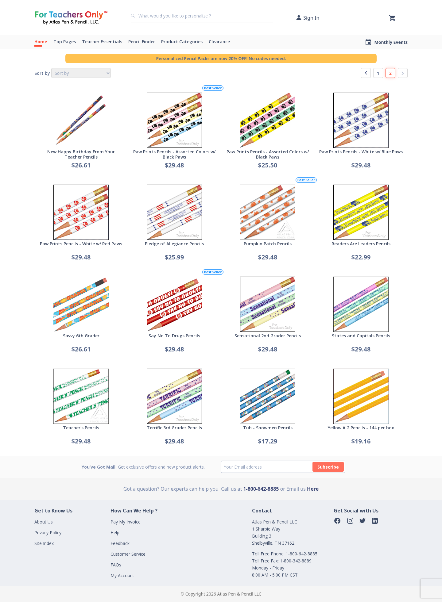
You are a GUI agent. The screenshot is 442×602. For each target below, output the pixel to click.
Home (40, 41)
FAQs (115, 565)
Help (114, 532)
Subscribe (328, 467)
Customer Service (127, 554)
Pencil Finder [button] (141, 41)
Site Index (44, 543)
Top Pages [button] (64, 41)
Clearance (219, 41)
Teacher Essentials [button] (102, 41)
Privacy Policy (47, 532)
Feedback (120, 543)
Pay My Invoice (125, 522)
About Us (43, 522)
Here (313, 488)
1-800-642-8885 (261, 488)
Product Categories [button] (182, 41)
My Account (122, 575)
